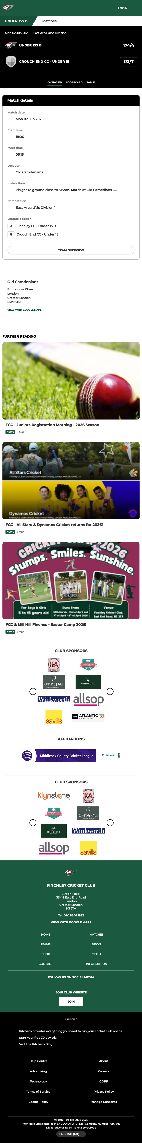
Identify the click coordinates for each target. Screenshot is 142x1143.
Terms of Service (38, 1091)
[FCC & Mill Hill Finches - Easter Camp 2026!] (71, 580)
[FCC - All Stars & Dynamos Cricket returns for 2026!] (71, 481)
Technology (38, 1081)
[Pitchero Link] (71, 1025)
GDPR (103, 1081)
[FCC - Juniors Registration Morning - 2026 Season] (71, 381)
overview (55, 82)
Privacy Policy (104, 1091)
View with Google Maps (24, 309)
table (91, 82)
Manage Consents (103, 1102)
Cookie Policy (38, 1102)
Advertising (38, 1071)
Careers (103, 1071)
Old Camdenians (29, 172)
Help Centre (38, 1061)
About (103, 1061)
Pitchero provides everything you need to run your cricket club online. (71, 1031)
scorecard (74, 82)
